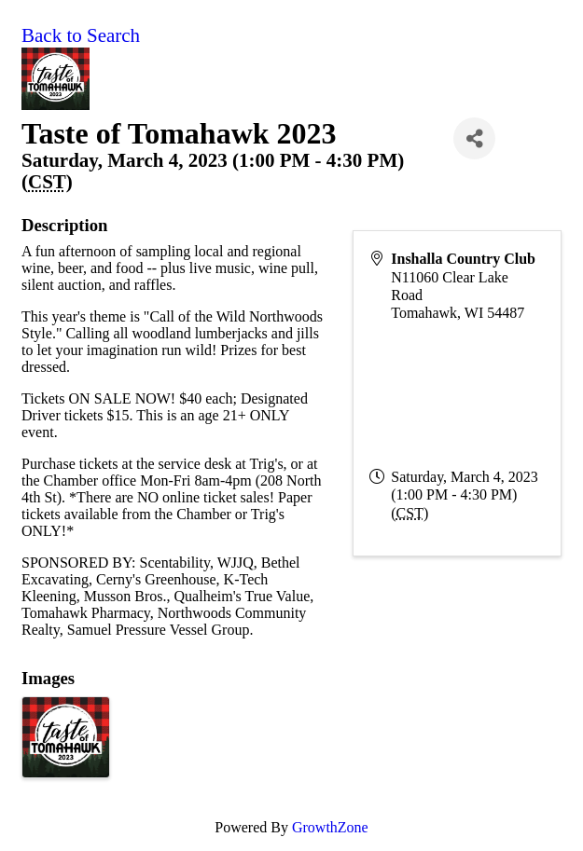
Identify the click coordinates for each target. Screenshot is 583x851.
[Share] (474, 138)
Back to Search (80, 35)
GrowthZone (330, 827)
